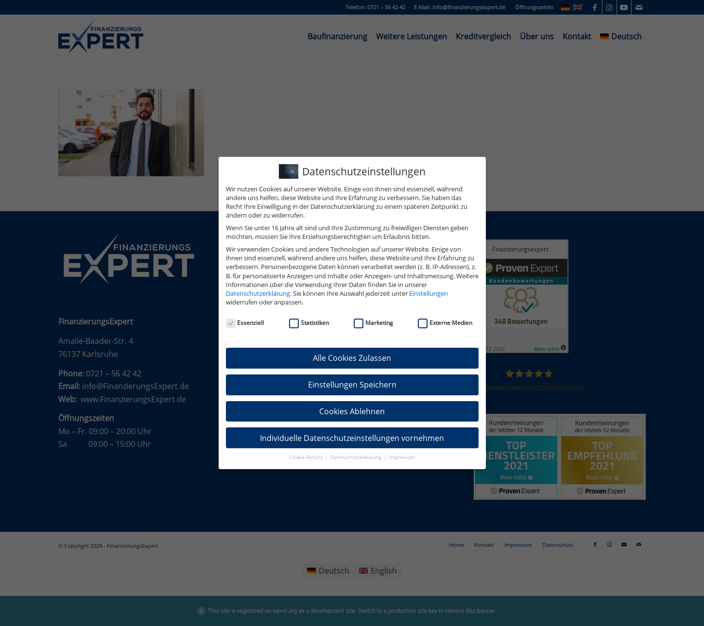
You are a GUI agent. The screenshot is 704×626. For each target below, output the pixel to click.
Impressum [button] (402, 457)
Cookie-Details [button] (306, 457)
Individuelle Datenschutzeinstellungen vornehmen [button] (352, 438)
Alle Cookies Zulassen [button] (352, 358)
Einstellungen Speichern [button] (352, 384)
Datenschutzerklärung (258, 293)
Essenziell (245, 323)
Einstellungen (428, 293)
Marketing (373, 323)
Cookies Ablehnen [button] (352, 411)
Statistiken (309, 323)
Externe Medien (445, 323)
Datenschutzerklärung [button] (356, 457)
